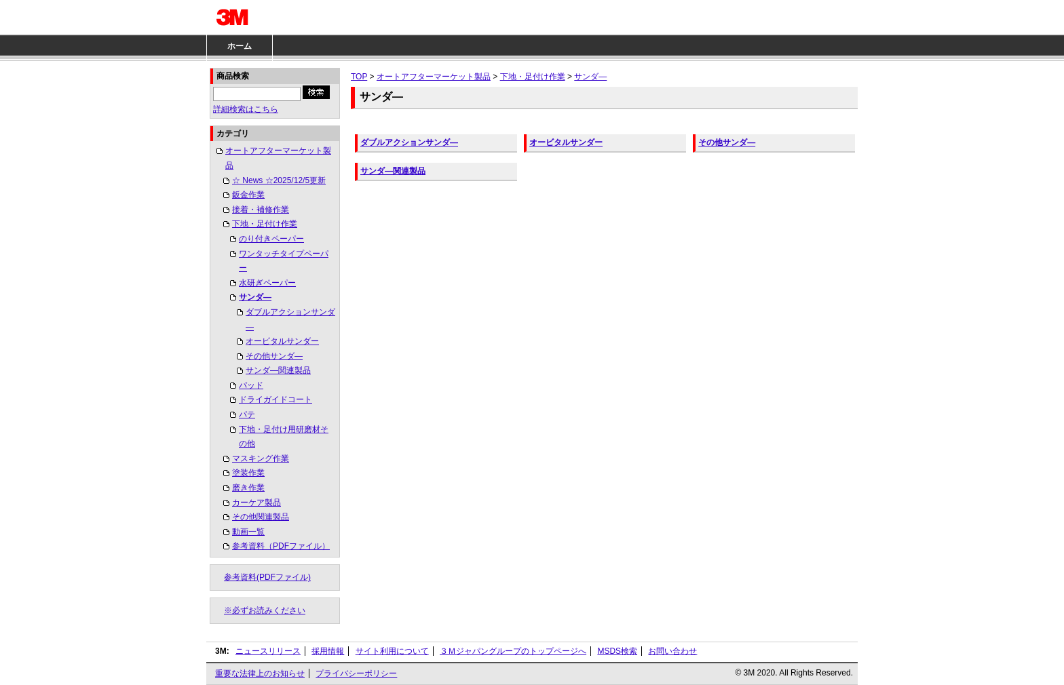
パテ (247, 414)
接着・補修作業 (260, 209)
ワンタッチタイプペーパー (283, 261)
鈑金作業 (248, 194)
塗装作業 (248, 472)
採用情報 (327, 651)
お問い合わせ (672, 651)
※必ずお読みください (264, 610)
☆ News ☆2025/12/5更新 (279, 180)
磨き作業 (248, 487)
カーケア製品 (256, 502)
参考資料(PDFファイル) (267, 577)
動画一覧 (248, 531)
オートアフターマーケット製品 (278, 158)
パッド (251, 385)
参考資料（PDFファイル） (281, 546)
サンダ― (255, 297)
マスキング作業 (260, 458)
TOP (359, 76)
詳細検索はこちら (245, 109)
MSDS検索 (617, 651)
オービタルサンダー (282, 341)
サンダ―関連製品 (278, 370)
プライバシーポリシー (356, 673)
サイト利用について (392, 651)
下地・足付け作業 (264, 224)
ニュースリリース (268, 651)
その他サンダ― (274, 356)
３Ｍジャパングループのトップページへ (513, 651)
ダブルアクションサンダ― (290, 319)
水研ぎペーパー (267, 283)
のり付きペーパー (271, 238)
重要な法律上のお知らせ (260, 673)
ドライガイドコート (275, 399)
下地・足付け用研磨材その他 (283, 437)
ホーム (239, 46)
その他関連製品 (260, 517)
